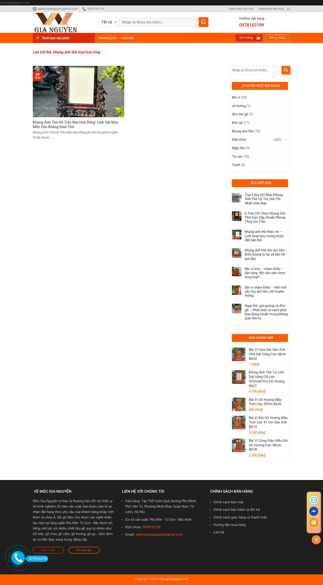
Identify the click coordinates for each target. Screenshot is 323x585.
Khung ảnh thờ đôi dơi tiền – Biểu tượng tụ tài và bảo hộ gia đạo (266, 254)
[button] (248, 37)
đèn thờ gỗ (240, 114)
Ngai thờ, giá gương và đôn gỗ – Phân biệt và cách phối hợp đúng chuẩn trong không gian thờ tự (266, 312)
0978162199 (151, 527)
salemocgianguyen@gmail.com (159, 534)
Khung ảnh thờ (242, 131)
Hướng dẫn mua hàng (229, 525)
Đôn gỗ (237, 123)
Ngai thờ (238, 148)
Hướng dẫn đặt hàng (271, 8)
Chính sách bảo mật (241, 8)
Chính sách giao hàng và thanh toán (240, 517)
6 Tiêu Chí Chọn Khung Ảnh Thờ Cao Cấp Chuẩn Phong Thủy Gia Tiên (265, 217)
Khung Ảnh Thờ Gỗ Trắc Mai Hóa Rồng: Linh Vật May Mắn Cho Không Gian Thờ (75, 124)
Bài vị (236, 97)
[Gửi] (203, 22)
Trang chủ (107, 38)
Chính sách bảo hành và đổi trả (236, 510)
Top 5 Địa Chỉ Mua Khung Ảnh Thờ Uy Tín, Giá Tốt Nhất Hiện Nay (264, 199)
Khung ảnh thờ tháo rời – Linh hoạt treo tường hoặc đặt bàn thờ (264, 236)
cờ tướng (238, 106)
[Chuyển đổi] (285, 139)
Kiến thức (239, 140)
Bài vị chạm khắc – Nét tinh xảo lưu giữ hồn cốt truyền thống (265, 291)
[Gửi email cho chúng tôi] (288, 9)
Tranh (236, 165)
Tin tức (237, 157)
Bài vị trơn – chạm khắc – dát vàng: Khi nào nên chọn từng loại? (265, 273)
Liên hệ (127, 38)
